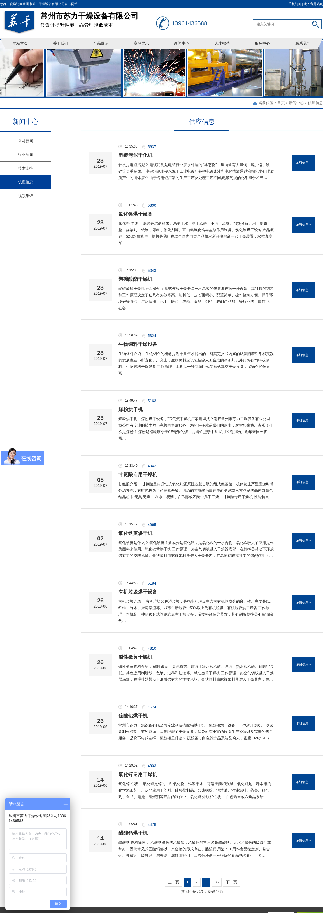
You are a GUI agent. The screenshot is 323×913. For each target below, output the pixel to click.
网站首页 (20, 43)
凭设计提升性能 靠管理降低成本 (98, 18)
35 (217, 882)
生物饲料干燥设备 (137, 344)
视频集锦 (25, 196)
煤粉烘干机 (130, 409)
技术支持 (25, 168)
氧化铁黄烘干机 (135, 533)
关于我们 (60, 43)
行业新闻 (25, 155)
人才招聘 (222, 43)
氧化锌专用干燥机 (137, 774)
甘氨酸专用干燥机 (137, 474)
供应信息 (315, 103)
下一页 (231, 882)
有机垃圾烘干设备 (137, 592)
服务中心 (262, 43)
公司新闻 (25, 141)
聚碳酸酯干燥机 (135, 279)
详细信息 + (303, 163)
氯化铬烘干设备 (135, 214)
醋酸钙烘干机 (133, 833)
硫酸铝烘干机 (133, 715)
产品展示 (100, 43)
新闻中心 (181, 43)
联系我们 (302, 43)
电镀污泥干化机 (135, 155)
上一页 (173, 882)
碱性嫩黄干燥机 (135, 657)
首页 (281, 103)
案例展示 (141, 43)
